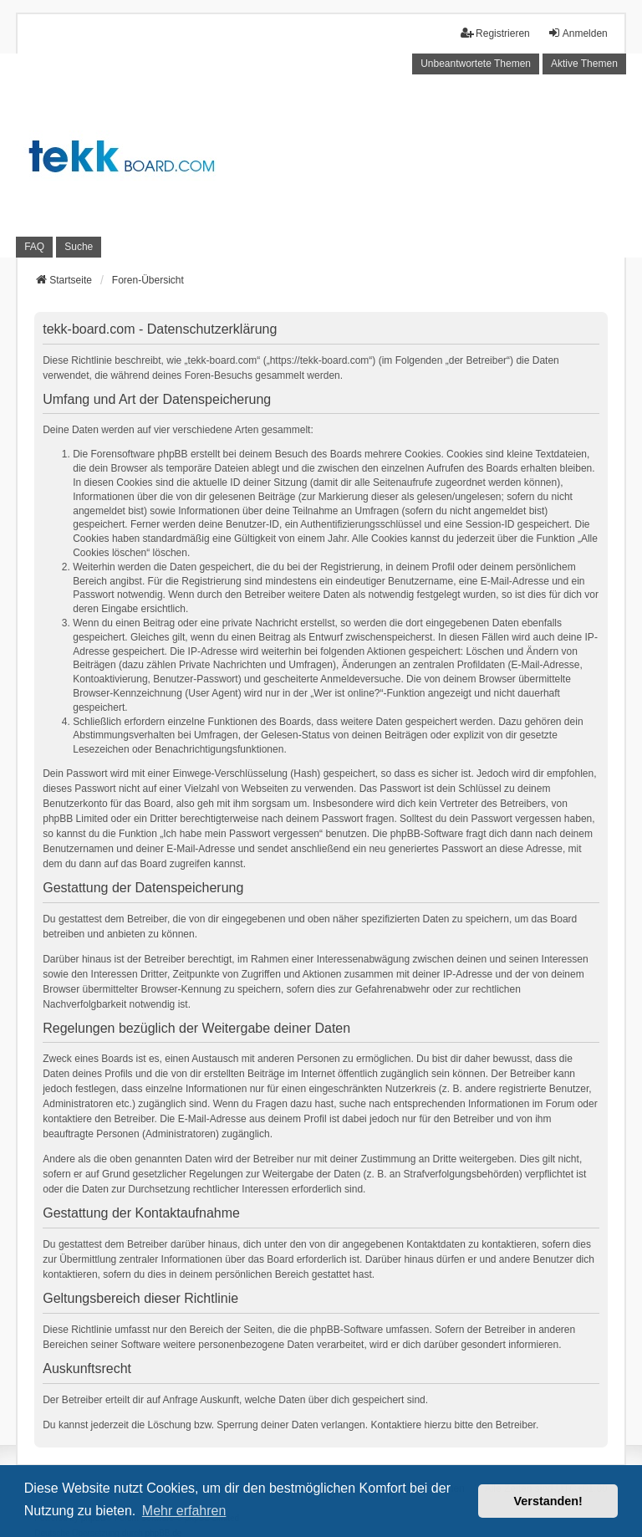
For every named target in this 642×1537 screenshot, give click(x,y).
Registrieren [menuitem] (495, 33)
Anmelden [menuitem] (578, 33)
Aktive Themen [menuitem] (584, 63)
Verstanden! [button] (548, 1501)
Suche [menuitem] (78, 247)
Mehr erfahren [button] (184, 1511)
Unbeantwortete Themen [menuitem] (475, 63)
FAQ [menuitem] (34, 247)
